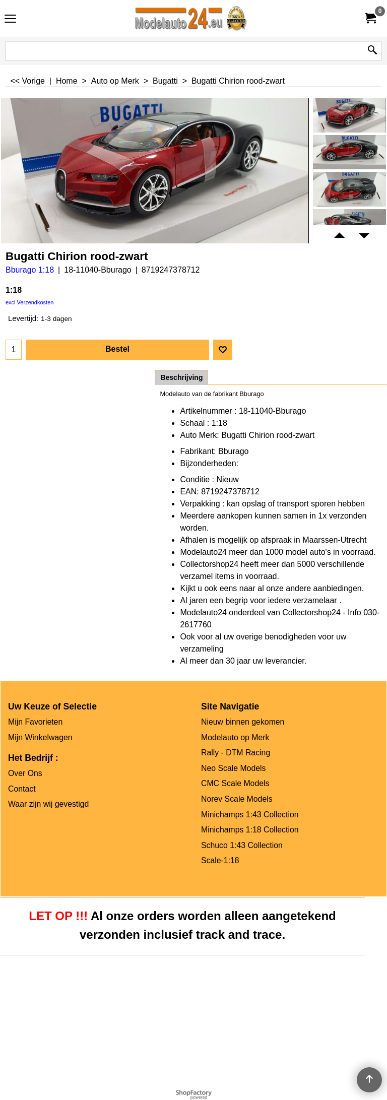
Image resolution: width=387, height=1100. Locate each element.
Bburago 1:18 (30, 270)
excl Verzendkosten (29, 302)
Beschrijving (181, 377)
